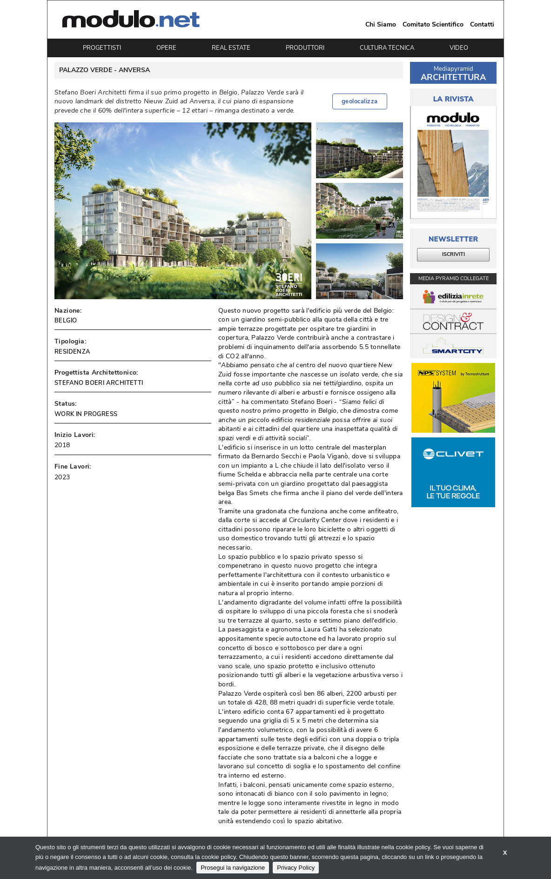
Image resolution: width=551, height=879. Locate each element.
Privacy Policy (296, 867)
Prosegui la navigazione (233, 867)
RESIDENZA (72, 352)
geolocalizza (360, 101)
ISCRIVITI (453, 254)
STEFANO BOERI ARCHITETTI (98, 383)
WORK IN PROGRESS (85, 414)
